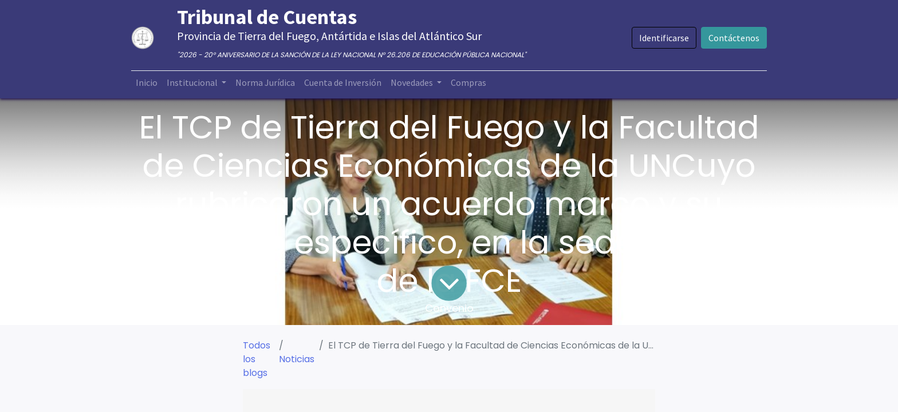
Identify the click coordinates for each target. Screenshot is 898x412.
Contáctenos (733, 37)
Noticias (296, 359)
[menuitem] (146, 82)
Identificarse (664, 37)
